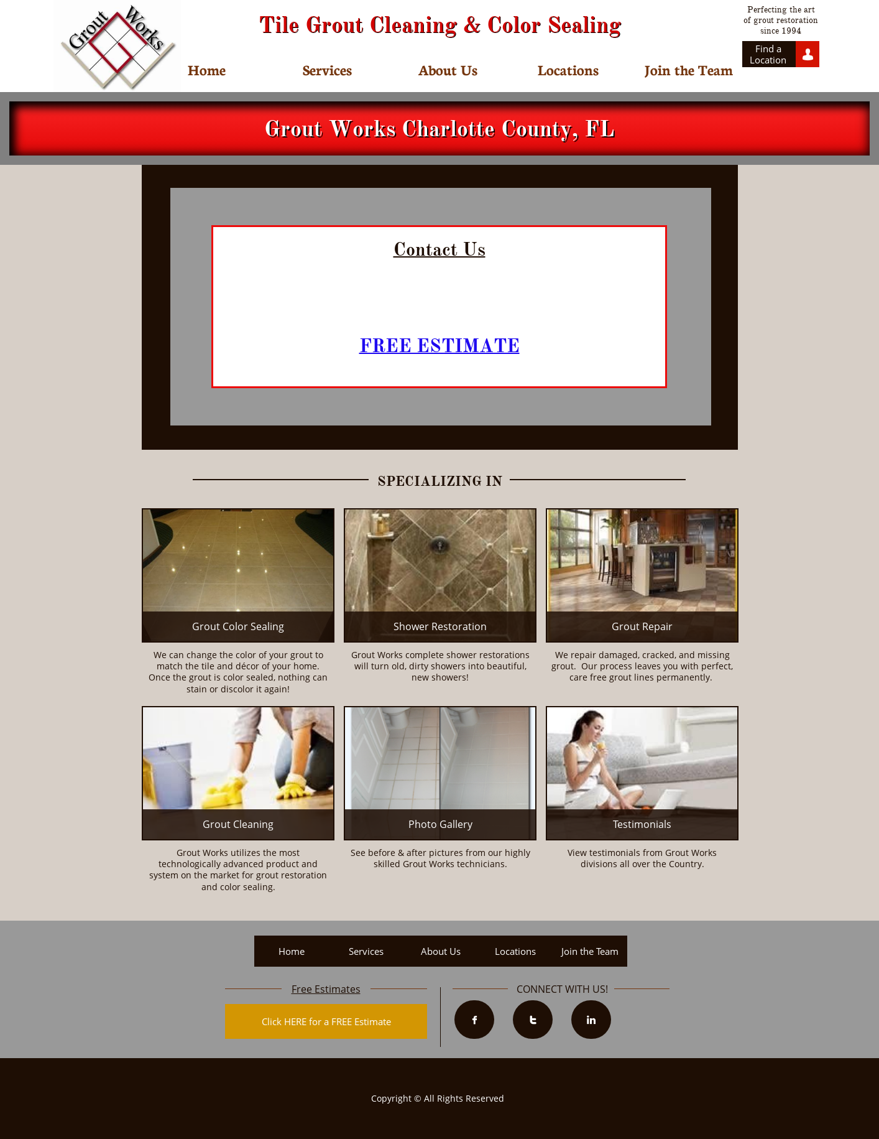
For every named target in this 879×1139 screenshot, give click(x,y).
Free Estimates (326, 989)
